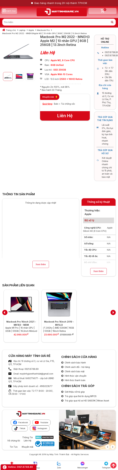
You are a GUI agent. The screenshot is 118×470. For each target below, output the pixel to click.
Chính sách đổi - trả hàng (77, 367)
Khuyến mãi (27, 447)
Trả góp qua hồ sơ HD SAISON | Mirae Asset (86, 400)
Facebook (20, 422)
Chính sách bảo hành (75, 362)
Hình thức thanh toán (74, 380)
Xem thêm (41, 264)
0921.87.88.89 (25, 467)
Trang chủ (11, 30)
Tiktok (19, 428)
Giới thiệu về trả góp (74, 391)
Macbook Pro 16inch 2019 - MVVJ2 (59, 323)
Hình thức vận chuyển (75, 376)
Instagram (39, 428)
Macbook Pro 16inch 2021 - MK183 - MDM (21, 323)
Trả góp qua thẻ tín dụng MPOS (80, 396)
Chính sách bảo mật (74, 371)
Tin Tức (14, 447)
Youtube (41, 422)
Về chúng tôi (13, 440)
